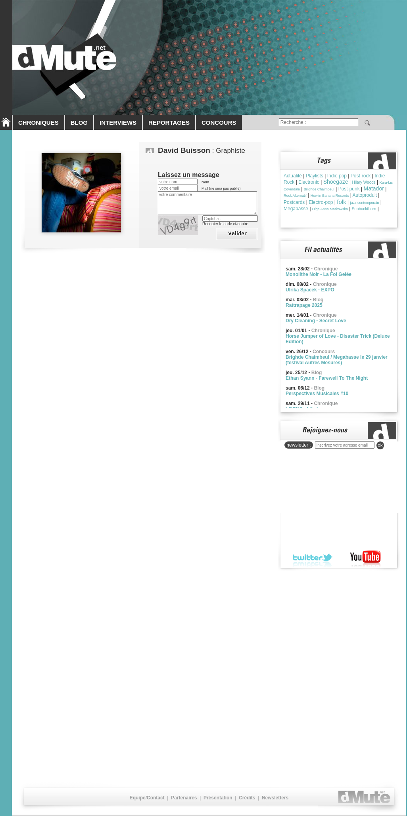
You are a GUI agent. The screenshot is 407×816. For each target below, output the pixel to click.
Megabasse (296, 208)
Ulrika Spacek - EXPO (310, 290)
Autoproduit (365, 195)
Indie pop (337, 176)
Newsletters (275, 798)
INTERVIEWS (118, 122)
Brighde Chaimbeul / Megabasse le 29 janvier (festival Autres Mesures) (337, 359)
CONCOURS (219, 122)
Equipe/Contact (147, 798)
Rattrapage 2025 (304, 305)
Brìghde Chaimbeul (319, 189)
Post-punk (349, 189)
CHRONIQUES (38, 122)
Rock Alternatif (295, 196)
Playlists (314, 176)
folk (341, 201)
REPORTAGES (169, 122)
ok (380, 445)
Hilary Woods (363, 182)
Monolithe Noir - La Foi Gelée (318, 274)
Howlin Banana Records (330, 196)
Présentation (218, 798)
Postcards (294, 202)
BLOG (79, 122)
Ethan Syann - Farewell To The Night (327, 378)
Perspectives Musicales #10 (317, 393)
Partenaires (184, 798)
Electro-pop (321, 202)
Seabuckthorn (364, 209)
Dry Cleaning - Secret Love (316, 320)
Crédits (247, 798)
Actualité (293, 176)
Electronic (308, 182)
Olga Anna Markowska (330, 209)
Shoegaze (335, 182)
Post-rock (361, 176)
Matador (374, 188)
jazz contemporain (364, 203)
